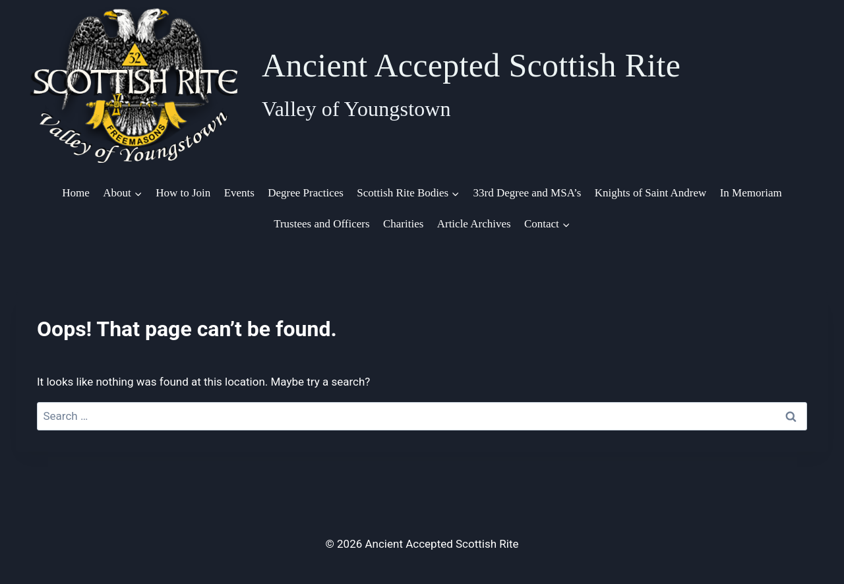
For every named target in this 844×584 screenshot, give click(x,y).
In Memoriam (751, 193)
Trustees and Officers (321, 224)
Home (76, 193)
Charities (403, 224)
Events (239, 193)
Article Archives (474, 224)
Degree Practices (306, 193)
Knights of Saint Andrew (651, 193)
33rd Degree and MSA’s (527, 193)
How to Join (183, 193)
